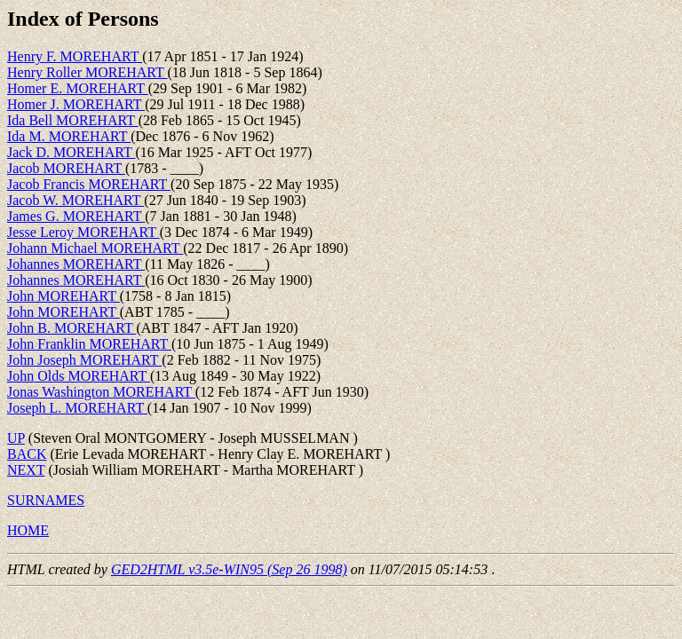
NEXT (25, 469)
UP (16, 438)
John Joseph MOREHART (84, 359)
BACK (26, 454)
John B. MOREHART (71, 327)
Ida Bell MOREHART (73, 120)
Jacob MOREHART (66, 168)
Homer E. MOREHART (77, 88)
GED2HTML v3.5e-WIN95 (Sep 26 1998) (229, 569)
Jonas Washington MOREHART (101, 391)
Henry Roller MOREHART (87, 72)
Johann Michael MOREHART (95, 248)
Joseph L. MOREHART (77, 407)
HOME (28, 530)
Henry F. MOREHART (74, 56)
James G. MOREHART (76, 216)
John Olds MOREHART (78, 375)
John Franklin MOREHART (89, 343)
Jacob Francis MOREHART (88, 184)
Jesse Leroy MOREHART (83, 232)
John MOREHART (63, 296)
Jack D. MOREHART (71, 152)
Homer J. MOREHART (76, 104)
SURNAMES (45, 500)
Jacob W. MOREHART (75, 200)
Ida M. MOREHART (69, 136)
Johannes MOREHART (76, 264)
